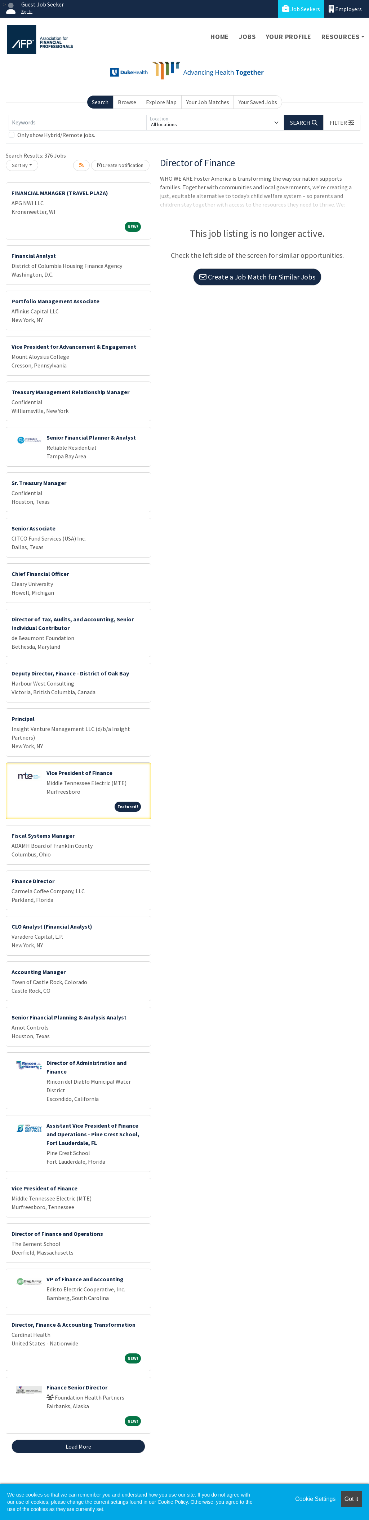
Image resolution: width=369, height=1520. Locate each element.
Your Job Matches (207, 102)
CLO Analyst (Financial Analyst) (52, 926)
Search (100, 102)
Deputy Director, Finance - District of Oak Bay (70, 673)
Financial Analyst (34, 255)
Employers (345, 8)
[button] (342, 123)
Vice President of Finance (79, 772)
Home (219, 36)
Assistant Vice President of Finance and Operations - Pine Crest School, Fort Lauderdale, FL (92, 1134)
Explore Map (161, 102)
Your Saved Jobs (258, 102)
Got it (351, 1499)
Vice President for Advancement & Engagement (74, 346)
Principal (23, 718)
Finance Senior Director (76, 1387)
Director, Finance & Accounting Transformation (73, 1324)
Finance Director (33, 881)
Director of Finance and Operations (57, 1233)
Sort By (20, 165)
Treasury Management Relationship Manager (70, 392)
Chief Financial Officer (40, 573)
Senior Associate (33, 528)
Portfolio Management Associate (55, 301)
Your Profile (289, 36)
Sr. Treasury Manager (39, 482)
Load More (78, 1446)
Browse (127, 102)
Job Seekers (301, 8)
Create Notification (120, 165)
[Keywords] (77, 123)
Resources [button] (340, 36)
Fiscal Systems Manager (43, 835)
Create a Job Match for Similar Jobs (257, 276)
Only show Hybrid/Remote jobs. (56, 134)
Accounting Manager (39, 971)
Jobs (247, 36)
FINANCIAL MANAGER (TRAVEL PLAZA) (60, 193)
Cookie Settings (315, 1499)
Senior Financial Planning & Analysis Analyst (69, 1017)
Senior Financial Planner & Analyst (91, 437)
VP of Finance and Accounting (85, 1279)
